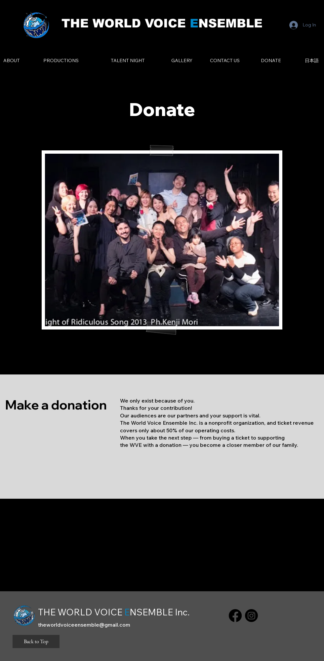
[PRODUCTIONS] (61, 60)
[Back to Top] (36, 641)
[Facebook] (235, 615)
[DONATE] (271, 60)
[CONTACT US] (225, 60)
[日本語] (311, 60)
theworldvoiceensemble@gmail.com (84, 624)
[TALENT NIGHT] (127, 60)
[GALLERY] (181, 60)
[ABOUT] (11, 60)
